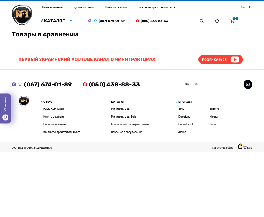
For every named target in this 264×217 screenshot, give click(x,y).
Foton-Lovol (185, 124)
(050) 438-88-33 (154, 21)
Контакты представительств (61, 132)
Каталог (54, 21)
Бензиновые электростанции (130, 124)
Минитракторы (120, 108)
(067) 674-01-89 (112, 21)
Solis (181, 108)
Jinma (182, 132)
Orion (213, 124)
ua (243, 6)
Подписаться (214, 59)
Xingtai (214, 116)
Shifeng (214, 108)
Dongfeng (184, 116)
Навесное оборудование (127, 132)
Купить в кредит (53, 116)
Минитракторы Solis (124, 116)
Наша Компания (53, 108)
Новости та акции (54, 124)
